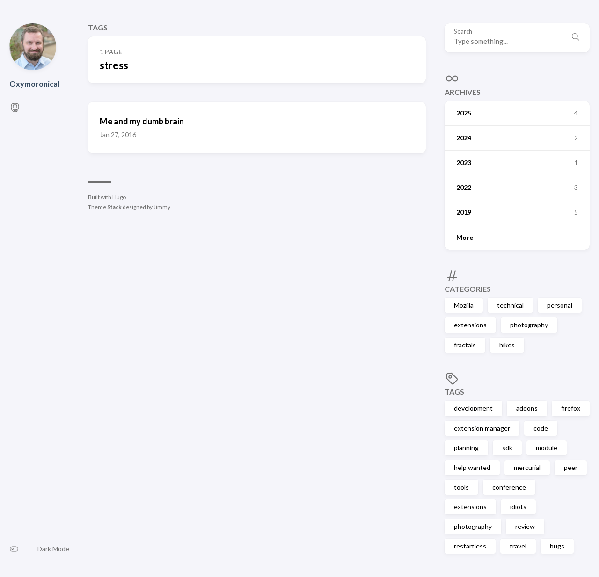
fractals (465, 345)
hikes (507, 345)
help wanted (472, 467)
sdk (507, 448)
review (525, 526)
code (540, 428)
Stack (114, 206)
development (473, 408)
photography (529, 325)
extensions (470, 325)
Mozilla (464, 305)
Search (463, 31)
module (546, 448)
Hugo (119, 197)
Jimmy (161, 206)
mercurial (527, 467)
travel (518, 546)
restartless (470, 546)
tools (461, 487)
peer (570, 467)
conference (509, 487)
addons (527, 408)
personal (559, 305)
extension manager (482, 428)
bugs (557, 546)
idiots (518, 507)
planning (466, 448)
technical (510, 305)
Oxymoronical (34, 83)
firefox (570, 408)
